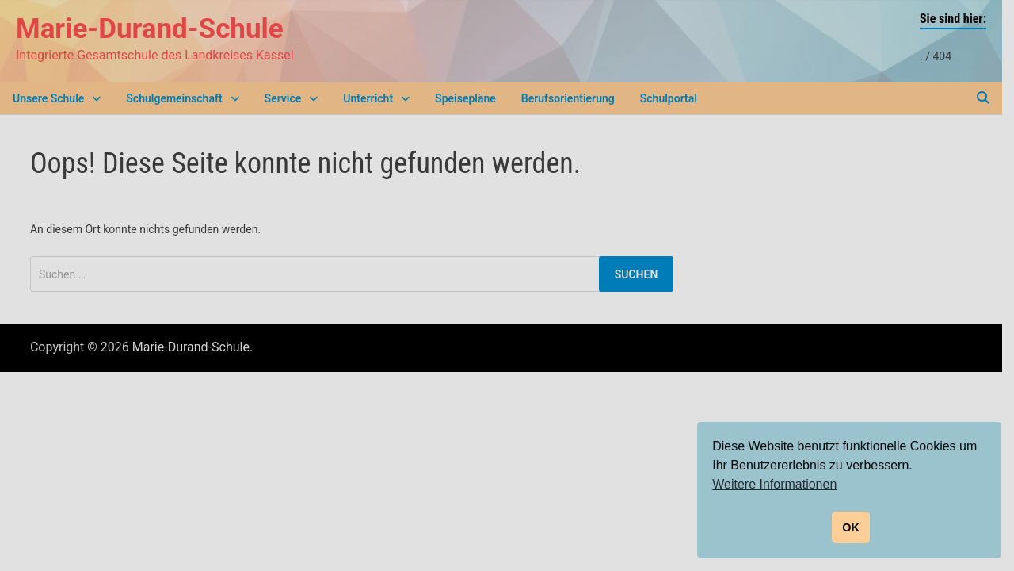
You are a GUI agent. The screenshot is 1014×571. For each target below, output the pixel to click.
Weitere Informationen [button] (774, 484)
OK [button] (851, 527)
